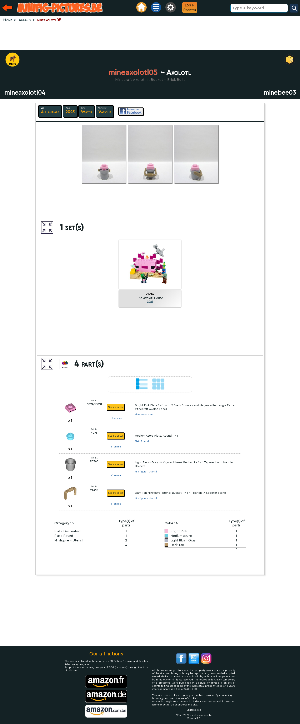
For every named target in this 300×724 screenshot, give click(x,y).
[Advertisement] (150, 36)
